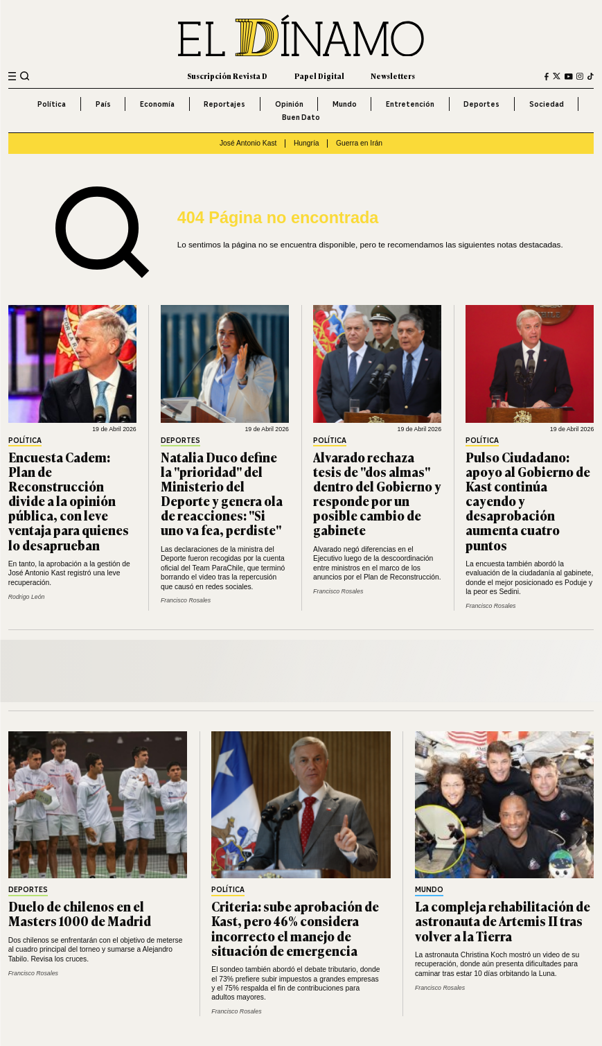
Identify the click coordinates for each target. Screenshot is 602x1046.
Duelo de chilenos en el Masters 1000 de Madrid (79, 913)
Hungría (306, 143)
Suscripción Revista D (227, 76)
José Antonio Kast (248, 143)
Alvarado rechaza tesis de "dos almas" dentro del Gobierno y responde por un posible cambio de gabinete (377, 493)
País (103, 104)
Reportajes (224, 104)
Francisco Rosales (186, 600)
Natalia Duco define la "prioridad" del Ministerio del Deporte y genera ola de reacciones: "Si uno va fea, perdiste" (222, 493)
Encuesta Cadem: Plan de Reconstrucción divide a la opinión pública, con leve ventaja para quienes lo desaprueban (68, 501)
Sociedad (546, 104)
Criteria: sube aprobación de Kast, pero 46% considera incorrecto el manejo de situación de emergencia (295, 928)
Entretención (410, 104)
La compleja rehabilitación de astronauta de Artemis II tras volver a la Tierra (502, 920)
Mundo (345, 104)
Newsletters (393, 76)
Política (51, 104)
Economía (157, 104)
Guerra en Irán (359, 143)
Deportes (481, 104)
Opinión (289, 104)
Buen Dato (301, 117)
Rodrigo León (26, 596)
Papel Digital (319, 76)
